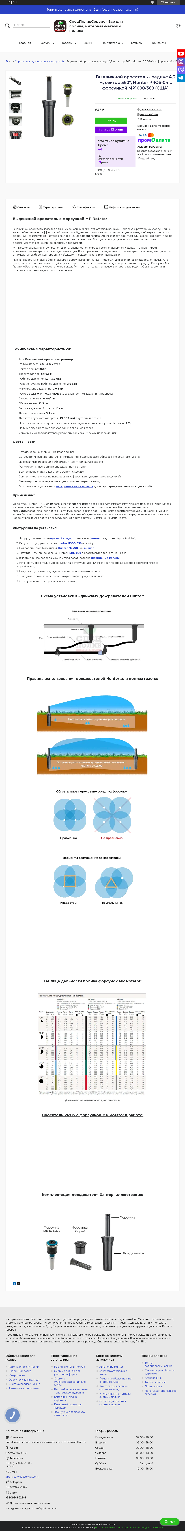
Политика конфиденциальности (144, 1527)
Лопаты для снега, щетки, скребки (161, 1392)
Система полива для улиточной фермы (67, 1372)
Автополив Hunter (111, 1366)
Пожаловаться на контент (109, 1527)
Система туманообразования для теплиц (70, 1382)
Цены (88, 43)
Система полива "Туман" (24, 1384)
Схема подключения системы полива (112, 1403)
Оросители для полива (23, 1379)
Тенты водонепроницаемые (159, 1364)
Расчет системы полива (69, 1366)
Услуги (45, 43)
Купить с (111, 129)
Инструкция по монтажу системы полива (115, 1395)
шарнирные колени (105, 558)
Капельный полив (20, 1371)
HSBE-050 (74, 553)
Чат (169, 1521)
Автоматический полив (24, 1366)
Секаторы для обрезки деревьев (160, 1372)
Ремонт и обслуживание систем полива (115, 1380)
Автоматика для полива (24, 1388)
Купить (111, 121)
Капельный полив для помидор (68, 1406)
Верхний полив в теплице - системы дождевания (71, 1391)
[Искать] (8, 26)
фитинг (95, 538)
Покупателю (111, 43)
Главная (25, 43)
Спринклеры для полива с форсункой (39, 61)
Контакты (159, 43)
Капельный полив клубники (65, 1398)
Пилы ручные (153, 1386)
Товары (67, 43)
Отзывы (137, 43)
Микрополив (17, 1375)
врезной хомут (60, 538)
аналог (89, 548)
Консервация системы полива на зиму (113, 1387)
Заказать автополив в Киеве (113, 1372)
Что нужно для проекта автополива (69, 1413)
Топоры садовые (155, 1382)
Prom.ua (110, 1524)
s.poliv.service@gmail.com (21, 1476)
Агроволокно (153, 1377)
